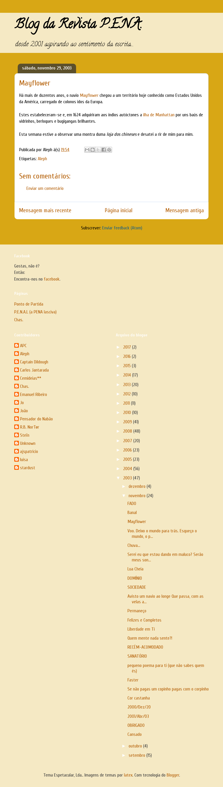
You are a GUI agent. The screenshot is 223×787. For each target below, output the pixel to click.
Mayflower (90, 95)
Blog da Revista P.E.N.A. (78, 25)
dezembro (138, 486)
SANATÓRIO (137, 656)
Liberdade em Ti (141, 629)
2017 (127, 347)
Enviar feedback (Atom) (122, 228)
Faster (133, 680)
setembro (137, 755)
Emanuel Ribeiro (33, 394)
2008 (128, 431)
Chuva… (133, 545)
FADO (131, 503)
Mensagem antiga (185, 210)
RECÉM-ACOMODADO (145, 647)
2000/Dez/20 (139, 707)
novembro (138, 495)
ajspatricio (29, 451)
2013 (127, 384)
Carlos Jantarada (34, 370)
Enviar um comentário (45, 188)
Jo (22, 402)
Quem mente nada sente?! (149, 638)
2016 (127, 356)
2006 (128, 450)
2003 (128, 478)
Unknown (27, 443)
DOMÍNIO (134, 578)
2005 (128, 459)
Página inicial (118, 210)
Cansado (134, 734)
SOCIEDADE (136, 587)
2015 (127, 365)
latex (128, 775)
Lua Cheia (135, 569)
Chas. (18, 319)
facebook (52, 279)
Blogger (173, 775)
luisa (24, 459)
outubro (136, 746)
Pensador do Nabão (36, 419)
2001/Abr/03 (138, 716)
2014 (127, 375)
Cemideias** (30, 378)
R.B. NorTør (29, 427)
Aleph (42, 158)
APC (23, 345)
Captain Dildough (34, 362)
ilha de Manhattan (159, 114)
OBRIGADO (136, 725)
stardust (27, 467)
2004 (128, 468)
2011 (127, 403)
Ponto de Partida (28, 304)
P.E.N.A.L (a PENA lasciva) (35, 312)
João (24, 410)
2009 (128, 421)
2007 (128, 440)
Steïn (24, 435)
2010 (127, 412)
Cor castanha (138, 698)
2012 (127, 394)
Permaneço (136, 610)
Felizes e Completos (144, 620)
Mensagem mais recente (45, 210)
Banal (132, 512)
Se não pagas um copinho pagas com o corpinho (168, 689)
